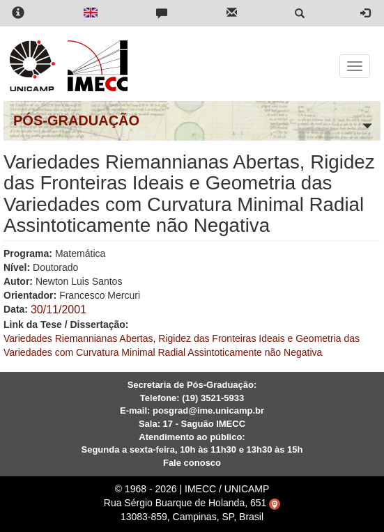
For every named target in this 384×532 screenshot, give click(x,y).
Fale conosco (192, 462)
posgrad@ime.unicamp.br (208, 410)
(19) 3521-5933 (213, 398)
